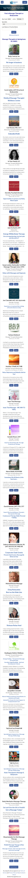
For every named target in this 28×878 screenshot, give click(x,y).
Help (18, 872)
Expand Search (14, 867)
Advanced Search (14, 35)
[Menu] (2, 2)
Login (24, 2)
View (11, 74)
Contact (22, 872)
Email (16, 74)
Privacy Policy (12, 872)
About (14, 874)
